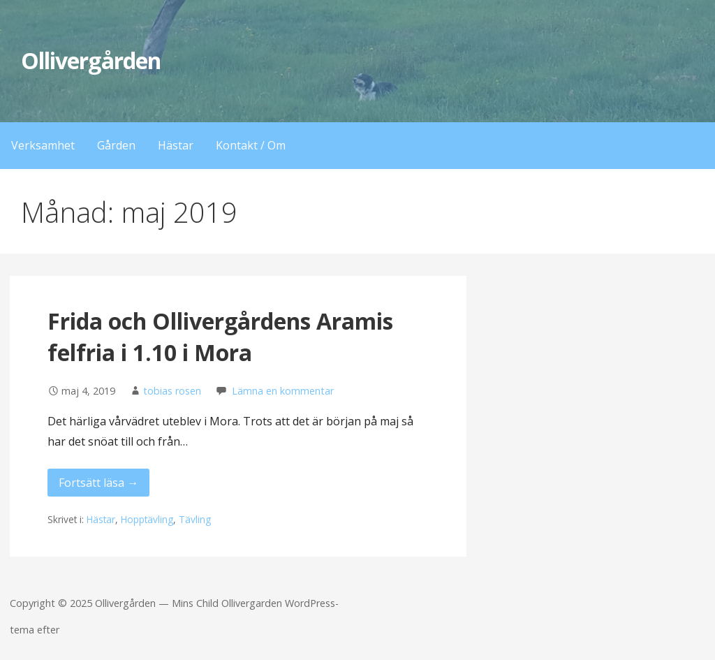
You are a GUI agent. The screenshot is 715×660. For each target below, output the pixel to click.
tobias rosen (172, 390)
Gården (116, 145)
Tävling (195, 519)
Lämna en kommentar (283, 390)
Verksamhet (43, 145)
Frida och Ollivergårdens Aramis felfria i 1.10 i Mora (220, 336)
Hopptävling (147, 519)
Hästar (175, 145)
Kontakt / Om (251, 145)
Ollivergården (91, 60)
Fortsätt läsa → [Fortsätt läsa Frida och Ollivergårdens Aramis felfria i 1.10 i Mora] (98, 482)
